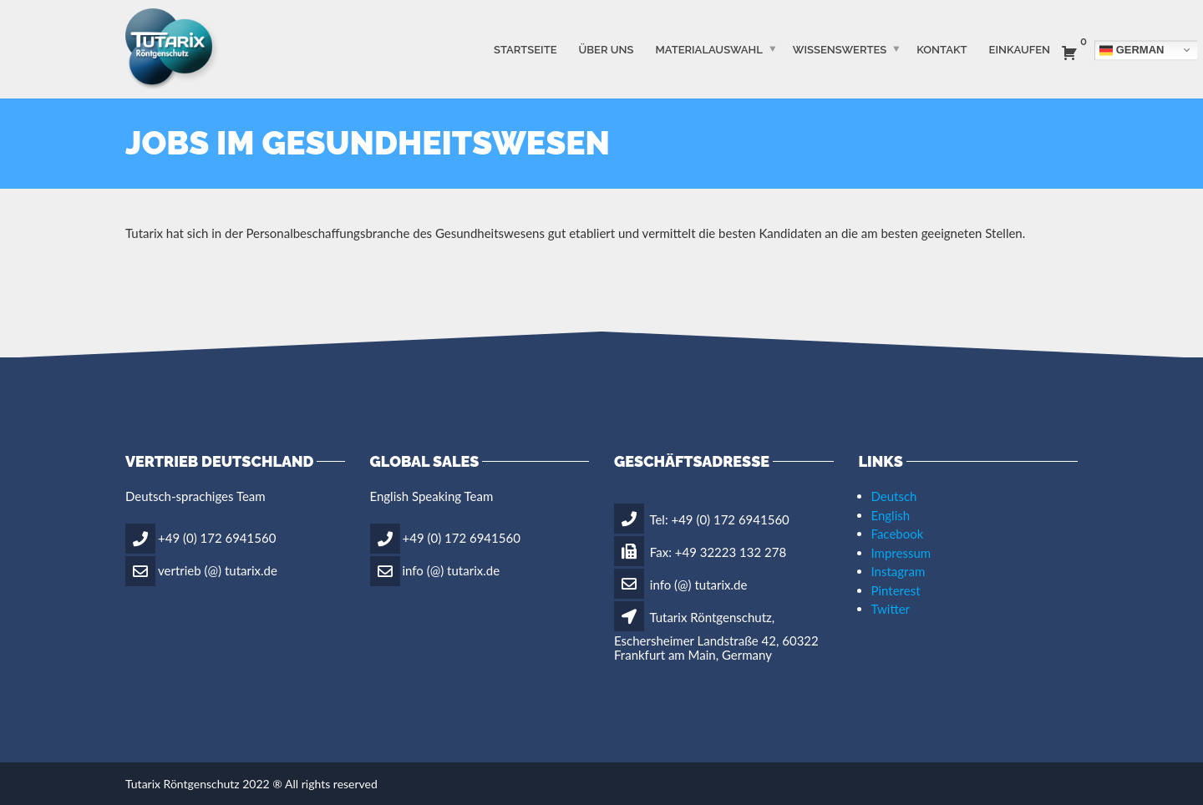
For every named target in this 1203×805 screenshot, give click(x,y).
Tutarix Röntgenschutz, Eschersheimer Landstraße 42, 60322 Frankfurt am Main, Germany (716, 636)
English (891, 515)
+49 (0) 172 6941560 (217, 536)
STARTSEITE (525, 49)
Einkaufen (1019, 49)
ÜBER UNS (606, 49)
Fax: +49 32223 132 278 (700, 551)
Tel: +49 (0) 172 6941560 (701, 519)
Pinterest (896, 590)
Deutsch (894, 496)
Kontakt (941, 49)
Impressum (901, 552)
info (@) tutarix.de (451, 569)
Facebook (897, 533)
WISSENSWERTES (839, 49)
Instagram (898, 571)
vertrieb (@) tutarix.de (217, 569)
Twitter (891, 608)
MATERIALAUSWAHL (708, 49)
